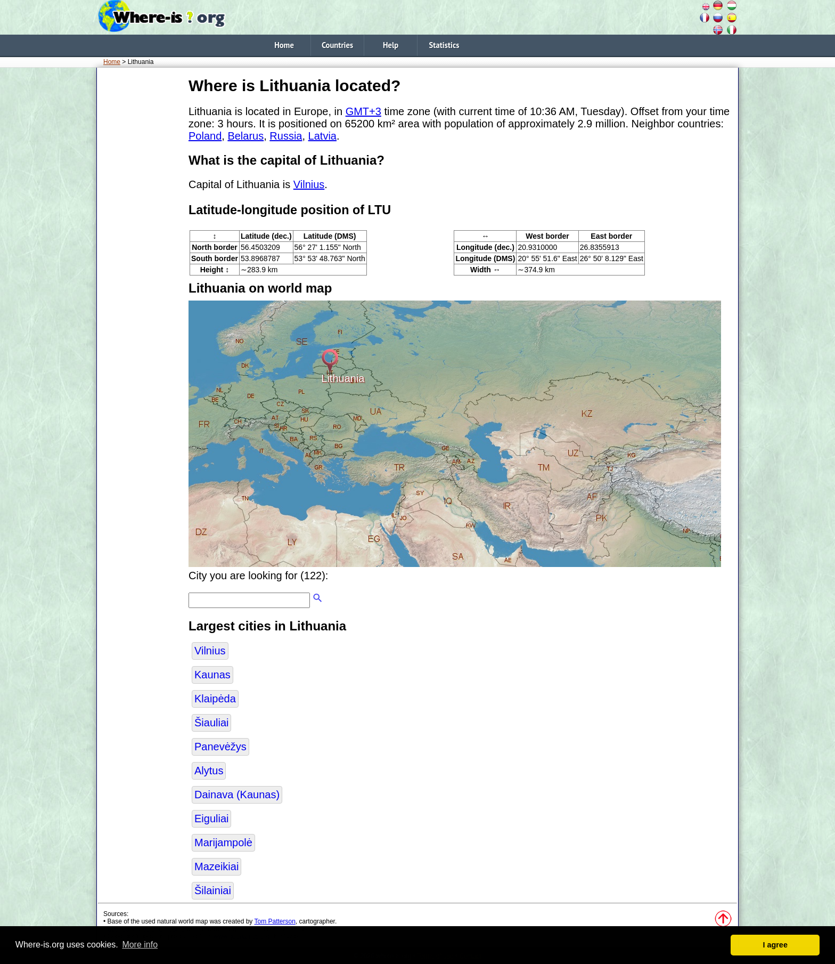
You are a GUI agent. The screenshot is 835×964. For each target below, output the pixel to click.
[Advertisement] (140, 234)
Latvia (322, 136)
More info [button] (140, 944)
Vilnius (309, 184)
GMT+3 (363, 111)
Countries (337, 45)
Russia (285, 136)
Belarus (245, 136)
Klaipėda (215, 698)
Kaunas (212, 675)
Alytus (208, 770)
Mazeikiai (216, 866)
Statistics (444, 45)
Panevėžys (220, 746)
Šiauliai (211, 722)
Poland (205, 136)
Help (390, 45)
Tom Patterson (274, 921)
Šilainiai (212, 890)
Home (284, 45)
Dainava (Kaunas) (237, 794)
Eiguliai (211, 818)
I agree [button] (775, 945)
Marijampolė (223, 842)
